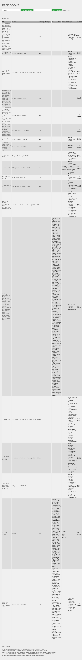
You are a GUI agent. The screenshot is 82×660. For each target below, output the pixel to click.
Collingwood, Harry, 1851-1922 (21, 168)
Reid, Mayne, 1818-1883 (19, 486)
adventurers (12, 653)
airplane (53, 653)
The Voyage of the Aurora (6, 186)
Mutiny (12, 649)
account (4, 653)
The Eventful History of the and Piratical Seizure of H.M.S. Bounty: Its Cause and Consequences (6, 130)
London (42, 655)
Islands (32, 650)
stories (20, 649)
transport (8, 655)
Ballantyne (29, 649)
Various (14, 533)
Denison (8, 652)
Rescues (26, 653)
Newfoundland (47, 652)
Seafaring (34, 649)
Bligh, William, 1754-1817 (19, 115)
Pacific (29, 650)
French (9, 650)
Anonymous (15, 307)
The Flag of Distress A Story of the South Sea (5, 486)
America (30, 653)
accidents (42, 653)
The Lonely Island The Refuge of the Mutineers (6, 73)
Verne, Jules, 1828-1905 (19, 177)
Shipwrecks (36, 653)
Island (4, 652)
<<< (3, 20)
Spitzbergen (29, 652)
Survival (4, 655)
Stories (12, 655)
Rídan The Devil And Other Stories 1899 (6, 604)
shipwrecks (48, 653)
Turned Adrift (6, 168)
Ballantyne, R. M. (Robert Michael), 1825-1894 (25, 72)
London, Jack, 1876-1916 (19, 53)
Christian (18, 650)
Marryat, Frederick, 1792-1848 (20, 156)
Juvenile (4, 649)
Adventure (37, 650)
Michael (4, 650)
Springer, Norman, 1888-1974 (20, 139)
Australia (39, 652)
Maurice (34, 652)
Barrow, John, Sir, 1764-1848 (20, 130)
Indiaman (22, 652)
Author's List (66, 10)
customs (28, 655)
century (18, 652)
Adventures (24, 650)
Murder (24, 655)
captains (38, 655)
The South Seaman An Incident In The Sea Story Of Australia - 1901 (6, 146)
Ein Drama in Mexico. (6, 177)
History (7, 653)
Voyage (33, 655)
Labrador (54, 652)
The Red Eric (6, 419)
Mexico (16, 655)
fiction (8, 649)
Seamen (13, 650)
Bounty (42, 649)
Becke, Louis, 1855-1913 (19, 146)
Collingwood (13, 652)
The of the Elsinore (6, 53)
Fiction (16, 649)
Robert (24, 649)
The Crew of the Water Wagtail (5, 458)
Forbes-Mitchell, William (19, 98)
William (41, 650)
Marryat (20, 655)
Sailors (38, 649)
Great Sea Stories (5, 533)
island (45, 650)
